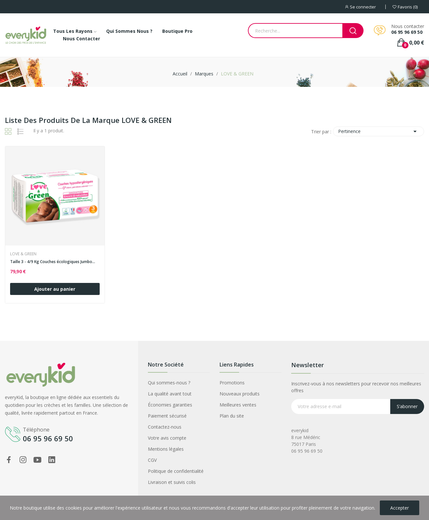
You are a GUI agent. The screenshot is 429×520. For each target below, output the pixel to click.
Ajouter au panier (54, 289)
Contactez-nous (164, 427)
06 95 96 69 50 (406, 32)
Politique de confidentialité (176, 471)
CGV (152, 460)
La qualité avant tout (170, 394)
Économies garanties (170, 405)
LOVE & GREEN (23, 254)
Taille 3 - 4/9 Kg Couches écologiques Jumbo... (52, 261)
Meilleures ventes (238, 405)
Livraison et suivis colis (172, 482)
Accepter (399, 508)
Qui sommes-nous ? (169, 383)
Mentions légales (166, 449)
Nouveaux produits (240, 394)
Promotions (232, 383)
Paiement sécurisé (167, 416)
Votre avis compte (167, 438)
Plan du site (232, 416)
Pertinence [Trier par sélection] (378, 131)
